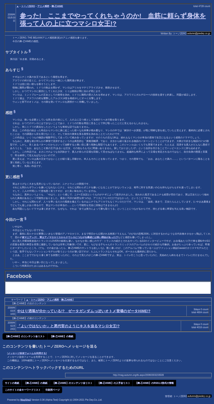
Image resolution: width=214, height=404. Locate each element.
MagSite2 (25, 400)
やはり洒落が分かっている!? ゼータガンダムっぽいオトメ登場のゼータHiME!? (83, 311)
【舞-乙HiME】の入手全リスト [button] (113, 383)
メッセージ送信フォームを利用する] (27, 353)
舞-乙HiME (57, 6)
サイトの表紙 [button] (12, 383)
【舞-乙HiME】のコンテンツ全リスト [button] (25, 336)
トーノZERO (28, 6)
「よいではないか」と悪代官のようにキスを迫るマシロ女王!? (68, 326)
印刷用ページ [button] (52, 390)
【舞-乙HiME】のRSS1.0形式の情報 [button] (154, 383)
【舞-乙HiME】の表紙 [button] (61, 336)
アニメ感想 (43, 6)
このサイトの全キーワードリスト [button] (23, 390)
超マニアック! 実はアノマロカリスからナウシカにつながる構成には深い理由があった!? (70, 237)
